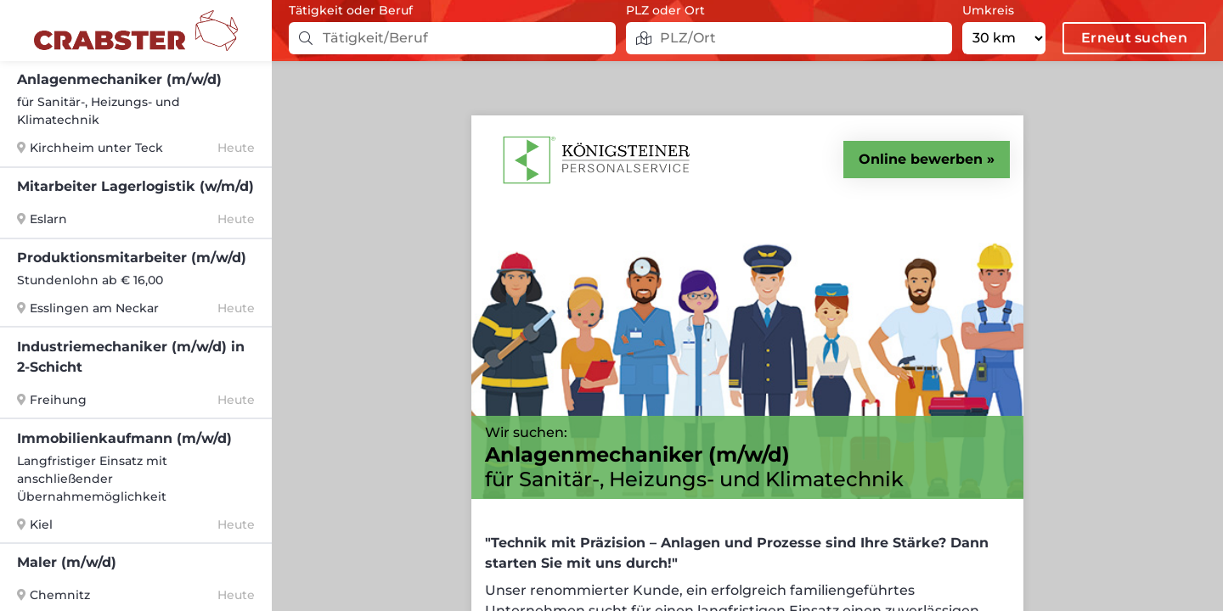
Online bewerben (921, 159)
